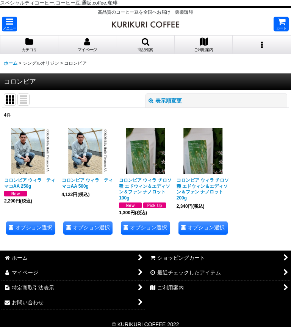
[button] (9, 24)
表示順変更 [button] (165, 101)
